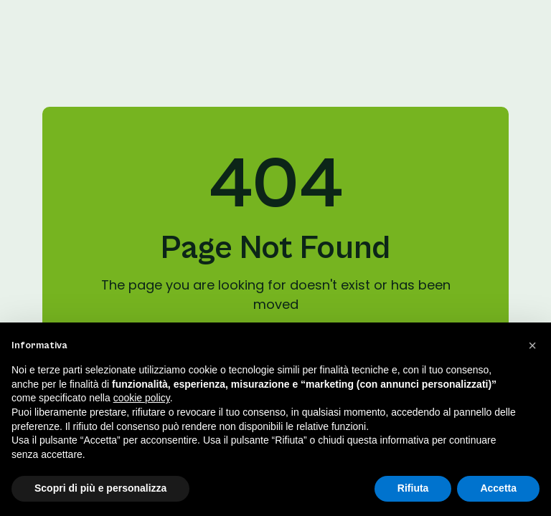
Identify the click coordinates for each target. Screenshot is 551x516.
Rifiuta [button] (413, 488)
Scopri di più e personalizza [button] (100, 488)
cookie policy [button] (141, 397)
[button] (532, 345)
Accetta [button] (498, 488)
